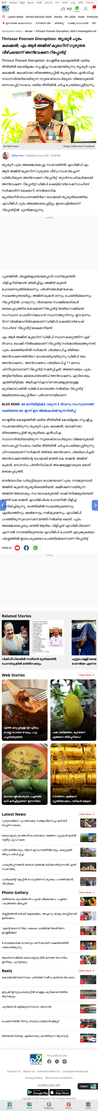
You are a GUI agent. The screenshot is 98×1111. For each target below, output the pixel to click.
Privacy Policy (33, 1077)
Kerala (58, 16)
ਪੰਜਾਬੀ (65, 2)
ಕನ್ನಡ (22, 2)
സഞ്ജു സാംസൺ (78, 23)
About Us (29, 1071)
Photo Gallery (15, 892)
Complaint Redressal (75, 1071)
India (81, 16)
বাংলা (57, 2)
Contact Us (14, 1071)
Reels (7, 970)
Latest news (15, 16)
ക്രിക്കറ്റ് (59, 23)
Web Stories (13, 675)
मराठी (39, 2)
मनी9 (80, 2)
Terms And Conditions (59, 1077)
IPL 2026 (70, 16)
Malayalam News (12, 31)
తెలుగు (30, 2)
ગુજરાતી (48, 2)
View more (86, 675)
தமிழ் (73, 2)
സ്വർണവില (43, 23)
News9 (13, 2)
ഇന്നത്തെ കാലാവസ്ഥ (19, 23)
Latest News (14, 814)
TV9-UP (90, 2)
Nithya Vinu (18, 155)
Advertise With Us (49, 1071)
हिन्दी (4, 2)
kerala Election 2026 (38, 16)
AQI (69, 9)
